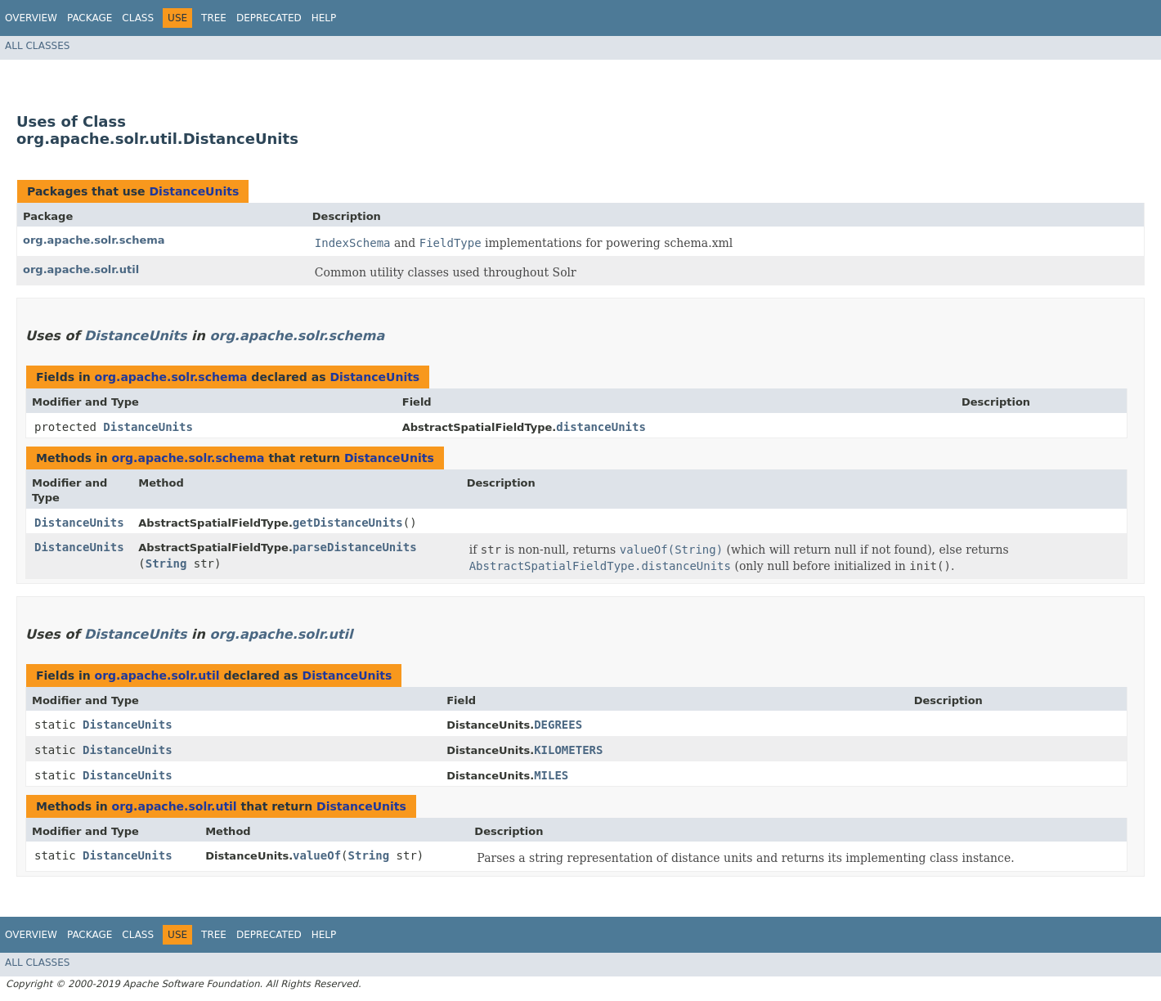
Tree (213, 18)
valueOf (317, 855)
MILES (551, 775)
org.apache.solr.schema (94, 240)
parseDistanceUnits (355, 547)
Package (89, 18)
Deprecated (269, 18)
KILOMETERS (568, 749)
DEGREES (558, 724)
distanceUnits (601, 426)
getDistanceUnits (348, 522)
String (166, 563)
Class (138, 18)
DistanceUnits (194, 191)
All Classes (37, 46)
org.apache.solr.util (81, 269)
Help (324, 18)
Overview (31, 18)
